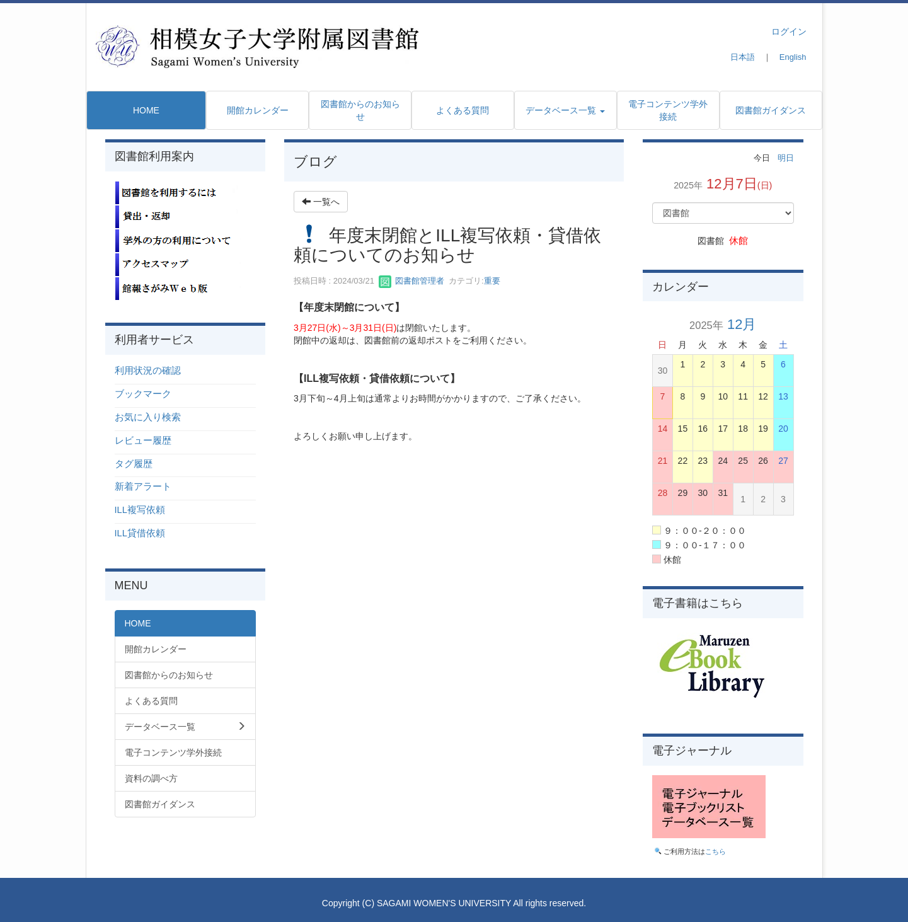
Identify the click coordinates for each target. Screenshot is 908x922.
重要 (492, 280)
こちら (715, 851)
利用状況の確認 (148, 371)
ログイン (789, 31)
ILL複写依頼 (140, 510)
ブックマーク (143, 394)
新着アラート (143, 486)
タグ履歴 (133, 464)
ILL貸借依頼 (140, 533)
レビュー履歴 (143, 440)
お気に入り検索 (148, 417)
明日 (786, 158)
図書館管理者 (411, 280)
